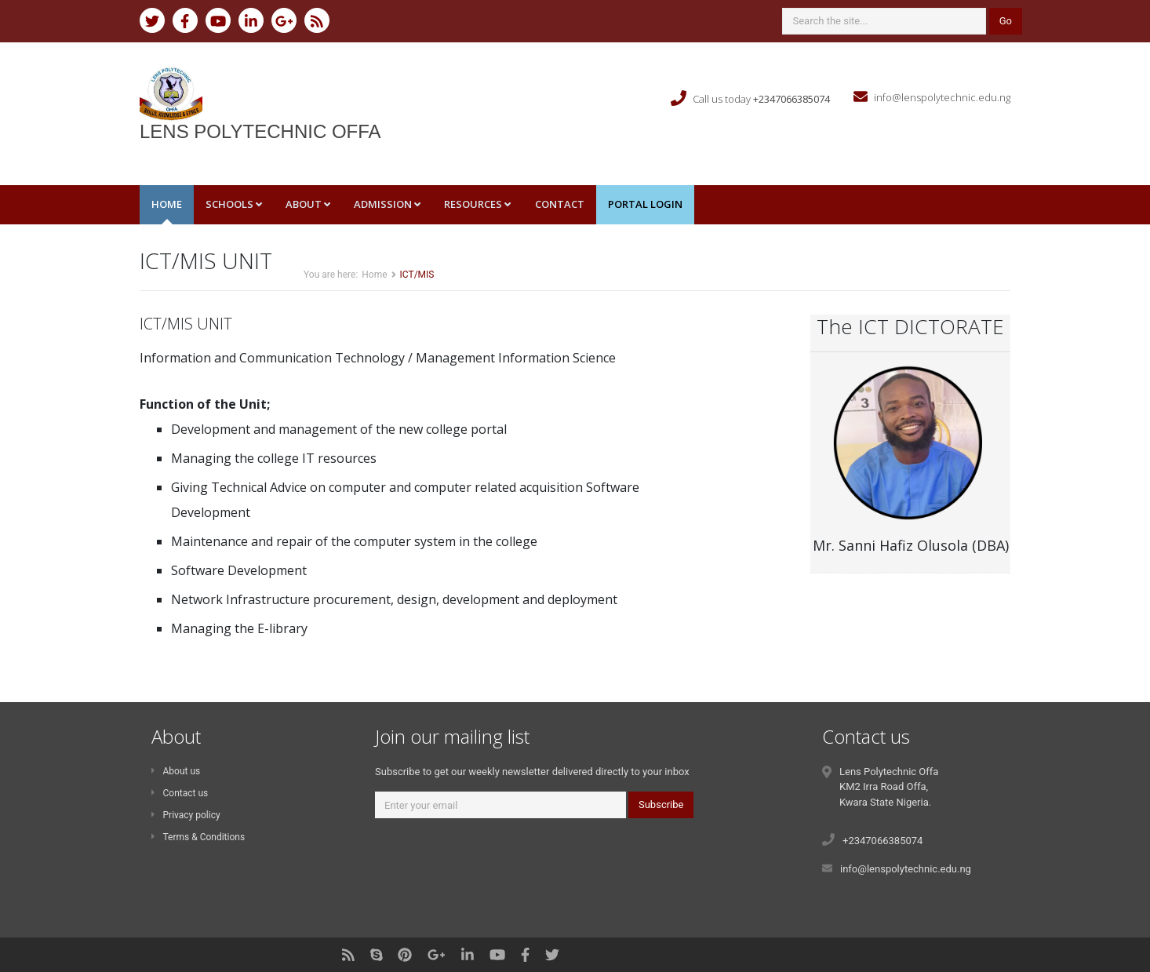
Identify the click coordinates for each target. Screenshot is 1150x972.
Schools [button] (234, 204)
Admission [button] (387, 204)
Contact (559, 204)
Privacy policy (185, 815)
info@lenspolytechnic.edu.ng (942, 97)
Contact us (179, 793)
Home (166, 204)
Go (1005, 21)
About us (175, 771)
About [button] (308, 204)
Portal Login (645, 204)
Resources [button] (477, 204)
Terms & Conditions (198, 837)
